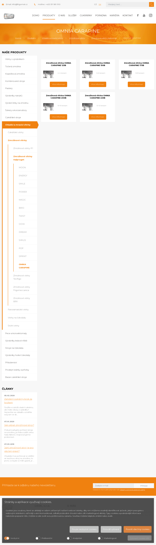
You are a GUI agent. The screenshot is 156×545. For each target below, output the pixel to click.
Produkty (49, 15)
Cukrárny (86, 15)
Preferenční (47, 538)
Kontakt (128, 15)
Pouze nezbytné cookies (84, 529)
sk (100, 4)
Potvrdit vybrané (111, 529)
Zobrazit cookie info (139, 538)
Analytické (77, 538)
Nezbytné (14, 538)
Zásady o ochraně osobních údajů (132, 490)
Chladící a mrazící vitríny (52, 38)
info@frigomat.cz (19, 4)
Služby (72, 15)
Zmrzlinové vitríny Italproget (104, 38)
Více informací (58, 84)
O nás (61, 15)
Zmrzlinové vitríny (77, 38)
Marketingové (110, 538)
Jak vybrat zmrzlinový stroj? (19, 425)
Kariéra (114, 15)
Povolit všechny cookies (137, 529)
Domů (35, 15)
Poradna (100, 15)
